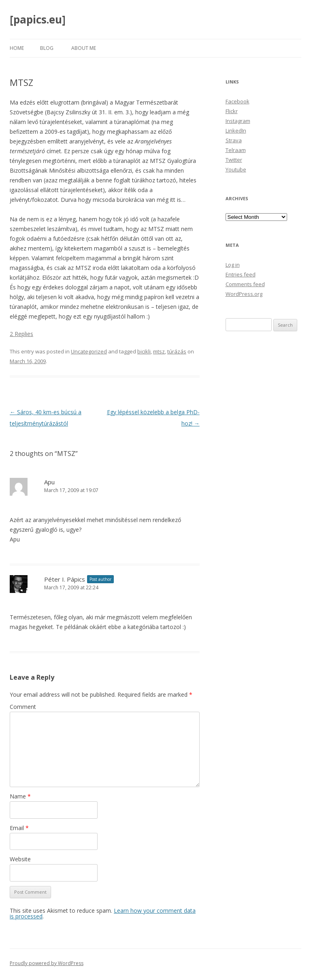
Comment (23, 706)
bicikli (144, 351)
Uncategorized (89, 351)
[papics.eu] (38, 19)
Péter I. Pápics (64, 579)
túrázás (176, 351)
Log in (233, 264)
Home (17, 48)
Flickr (232, 111)
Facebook (237, 101)
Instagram (238, 120)
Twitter (234, 159)
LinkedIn (236, 130)
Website (20, 859)
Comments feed (245, 284)
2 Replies (21, 334)
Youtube (236, 169)
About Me (83, 48)
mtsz (159, 351)
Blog (46, 48)
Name (20, 796)
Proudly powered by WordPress (46, 963)
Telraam (236, 150)
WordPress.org (244, 293)
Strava (234, 140)
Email (19, 828)
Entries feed (241, 274)
